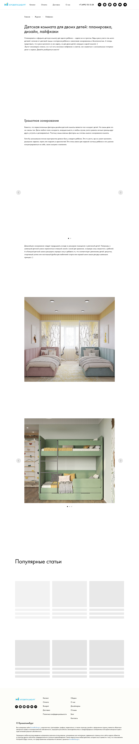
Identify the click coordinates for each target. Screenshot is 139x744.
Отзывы (74, 710)
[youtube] (120, 4)
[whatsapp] (110, 4)
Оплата (44, 4)
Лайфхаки (49, 17)
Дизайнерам (75, 706)
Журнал (38, 17)
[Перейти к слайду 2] (70, 238)
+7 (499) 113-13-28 (86, 4)
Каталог (32, 4)
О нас (68, 4)
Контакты (74, 718)
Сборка (73, 698)
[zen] (115, 4)
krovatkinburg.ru (35, 727)
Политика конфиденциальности (55, 714)
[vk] (99, 4)
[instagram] (104, 4)
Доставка (56, 4)
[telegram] (125, 4)
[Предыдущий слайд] (18, 192)
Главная (27, 17)
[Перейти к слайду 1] (68, 238)
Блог (72, 714)
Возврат (46, 706)
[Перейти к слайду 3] (71, 506)
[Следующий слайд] (120, 192)
